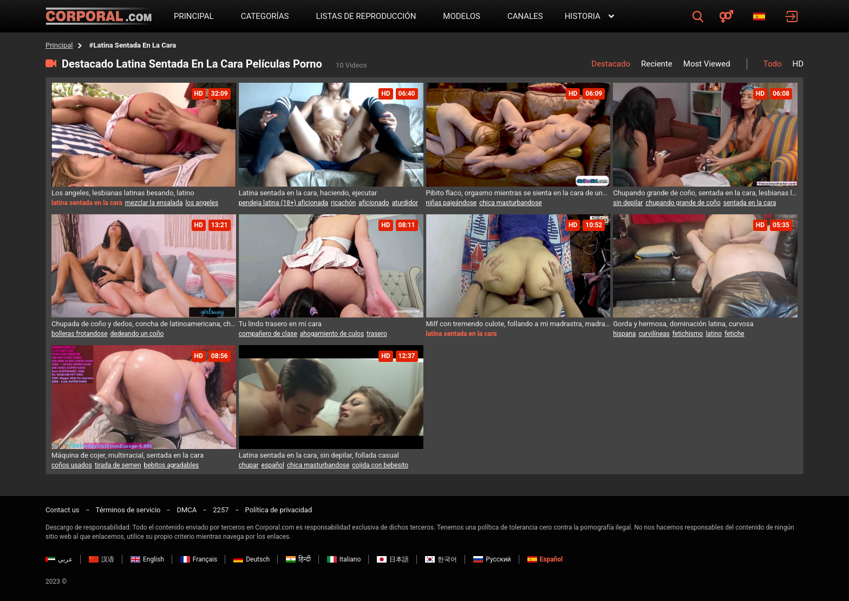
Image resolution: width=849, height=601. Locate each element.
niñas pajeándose (451, 203)
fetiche (734, 334)
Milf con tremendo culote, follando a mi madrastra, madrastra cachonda (518, 324)
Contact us (62, 510)
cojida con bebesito (380, 465)
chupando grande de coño (683, 203)
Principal (59, 45)
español (273, 465)
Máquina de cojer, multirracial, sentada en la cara (127, 455)
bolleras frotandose (79, 334)
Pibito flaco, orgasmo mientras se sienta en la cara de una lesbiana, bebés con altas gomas (518, 193)
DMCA (187, 510)
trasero (377, 334)
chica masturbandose (510, 203)
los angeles (201, 203)
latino (714, 334)
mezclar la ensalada (153, 203)
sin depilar (628, 203)
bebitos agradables (171, 465)
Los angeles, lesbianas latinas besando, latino (122, 193)
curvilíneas (653, 334)
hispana (624, 334)
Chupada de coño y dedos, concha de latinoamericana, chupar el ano (143, 324)
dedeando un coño (137, 334)
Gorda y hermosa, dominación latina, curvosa (683, 324)
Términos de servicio (128, 510)
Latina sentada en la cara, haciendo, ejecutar (308, 193)
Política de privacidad (278, 510)
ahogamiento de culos (332, 334)
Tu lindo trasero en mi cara (280, 324)
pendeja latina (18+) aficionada (283, 203)
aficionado (373, 203)
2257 (220, 510)
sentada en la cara (749, 203)
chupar (249, 465)
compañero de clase (268, 334)
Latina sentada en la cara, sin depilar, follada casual (319, 455)
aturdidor (405, 203)
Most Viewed (706, 64)
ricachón (343, 203)
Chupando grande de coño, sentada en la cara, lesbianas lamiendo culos (705, 193)
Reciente (656, 64)
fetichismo (687, 334)
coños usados (71, 465)
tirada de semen (118, 465)
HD (798, 64)
